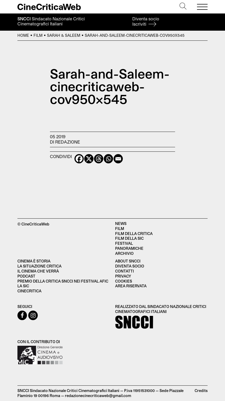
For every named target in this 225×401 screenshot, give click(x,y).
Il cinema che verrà (38, 271)
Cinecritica (29, 291)
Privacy (123, 276)
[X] (88, 158)
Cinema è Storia (33, 261)
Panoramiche (129, 248)
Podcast (26, 276)
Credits (201, 390)
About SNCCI (127, 261)
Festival (124, 243)
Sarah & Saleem (63, 35)
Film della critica (134, 233)
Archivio (124, 253)
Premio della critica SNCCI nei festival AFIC (62, 281)
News (120, 223)
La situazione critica (39, 266)
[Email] (118, 158)
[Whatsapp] (108, 158)
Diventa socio (145, 21)
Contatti (124, 271)
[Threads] (98, 158)
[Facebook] (79, 158)
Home (23, 35)
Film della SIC (129, 238)
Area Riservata (131, 286)
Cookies (123, 281)
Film (38, 35)
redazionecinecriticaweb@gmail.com (98, 395)
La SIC (23, 286)
